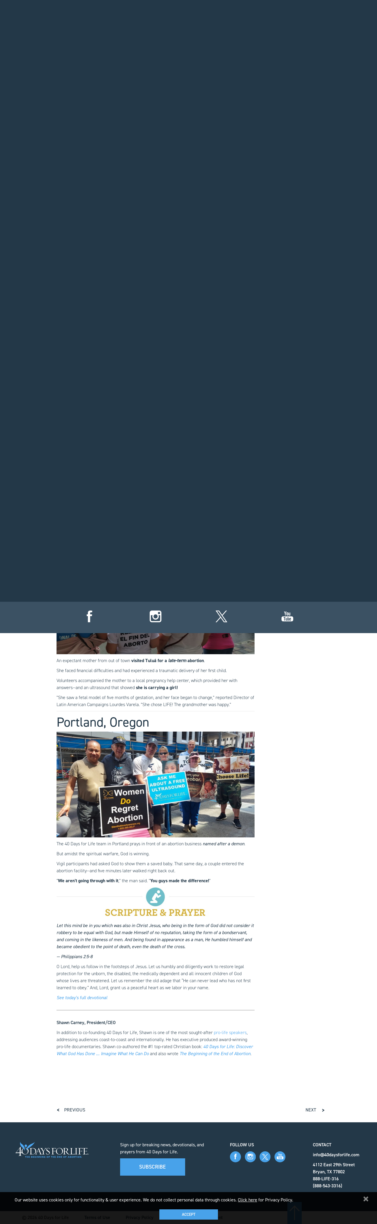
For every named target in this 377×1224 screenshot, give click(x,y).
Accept (188, 1214)
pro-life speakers (230, 1032)
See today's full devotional (82, 997)
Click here (247, 1200)
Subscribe (152, 1166)
